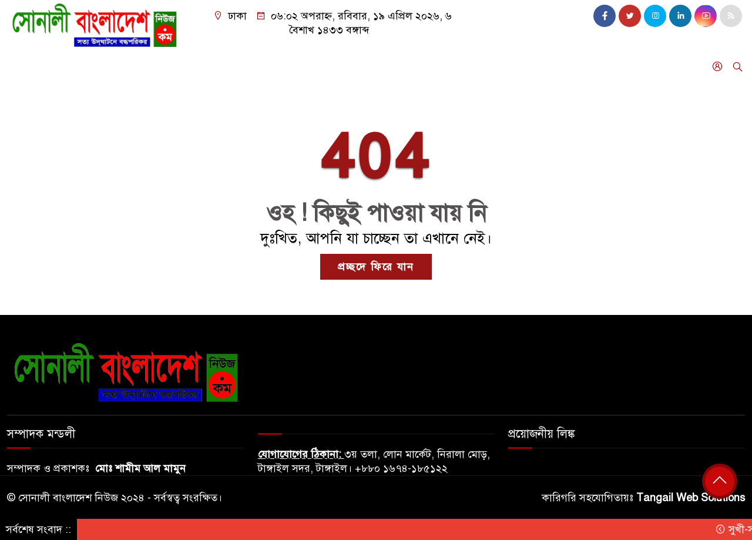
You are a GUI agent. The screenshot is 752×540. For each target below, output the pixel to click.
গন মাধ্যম (583, 66)
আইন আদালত (410, 66)
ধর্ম (326, 66)
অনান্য (25, 97)
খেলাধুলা (221, 66)
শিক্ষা (357, 66)
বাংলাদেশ (32, 66)
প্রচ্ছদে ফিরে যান (376, 266)
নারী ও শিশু (477, 66)
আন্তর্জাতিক (166, 66)
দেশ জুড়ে (97, 66)
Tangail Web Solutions (690, 497)
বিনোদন (531, 66)
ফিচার (279, 66)
